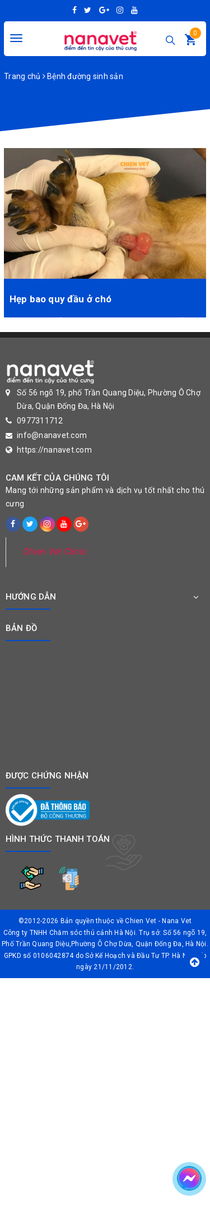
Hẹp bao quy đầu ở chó (61, 299)
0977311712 (40, 420)
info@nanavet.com (52, 435)
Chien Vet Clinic (55, 551)
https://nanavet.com (54, 449)
